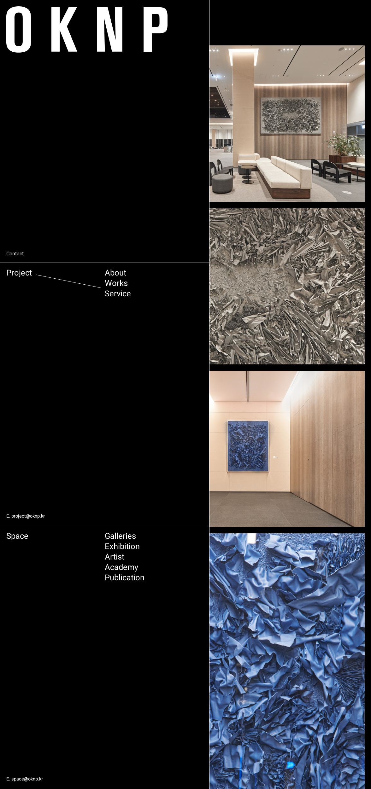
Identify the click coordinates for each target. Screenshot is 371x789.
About (75, 275)
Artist (74, 564)
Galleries (81, 538)
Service (78, 300)
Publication (87, 589)
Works (76, 288)
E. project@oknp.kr (27, 516)
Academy (83, 576)
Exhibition (84, 551)
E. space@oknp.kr (26, 779)
